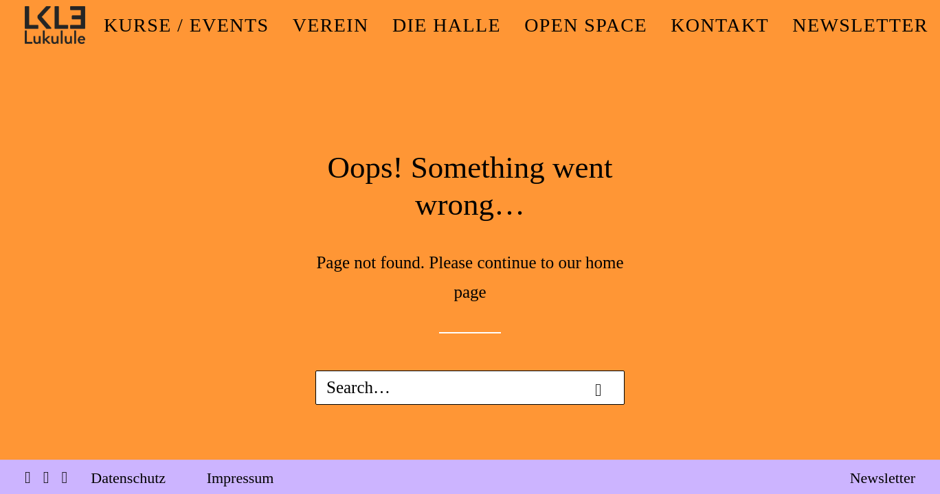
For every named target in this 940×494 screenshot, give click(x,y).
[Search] (470, 387)
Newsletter (882, 477)
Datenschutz (128, 477)
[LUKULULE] (55, 25)
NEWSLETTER (860, 25)
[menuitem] (186, 25)
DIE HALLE (446, 25)
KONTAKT (720, 25)
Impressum (240, 477)
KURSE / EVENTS (186, 25)
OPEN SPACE (585, 25)
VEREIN (331, 25)
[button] (598, 390)
